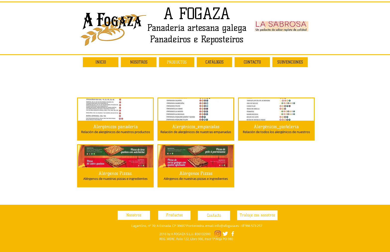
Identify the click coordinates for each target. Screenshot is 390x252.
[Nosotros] (134, 215)
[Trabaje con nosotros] (257, 215)
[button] (115, 119)
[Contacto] (214, 215)
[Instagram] (218, 234)
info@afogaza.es (227, 225)
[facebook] (233, 234)
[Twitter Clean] (225, 234)
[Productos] (174, 215)
